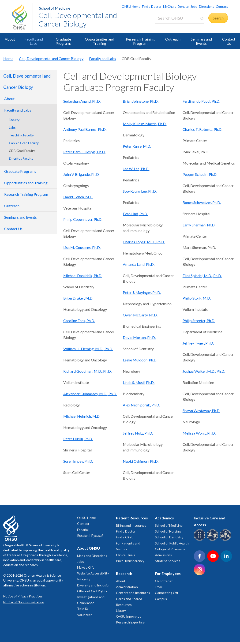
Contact (222, 6)
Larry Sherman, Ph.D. (199, 225)
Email (158, 587)
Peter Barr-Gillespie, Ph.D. (84, 152)
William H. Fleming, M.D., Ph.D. (88, 348)
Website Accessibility (93, 573)
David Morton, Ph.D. (139, 337)
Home (8, 58)
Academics (164, 518)
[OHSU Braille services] (200, 540)
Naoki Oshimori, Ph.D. (140, 461)
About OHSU (88, 548)
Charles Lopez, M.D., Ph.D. (144, 242)
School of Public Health (172, 543)
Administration (127, 587)
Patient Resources (132, 518)
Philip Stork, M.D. (197, 298)
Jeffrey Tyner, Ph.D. (198, 343)
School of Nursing (168, 531)
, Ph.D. (215, 101)
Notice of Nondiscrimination (23, 602)
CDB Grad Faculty (22, 151)
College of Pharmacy (170, 549)
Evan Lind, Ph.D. (135, 213)
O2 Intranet (164, 581)
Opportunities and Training (99, 41)
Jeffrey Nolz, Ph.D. (138, 433)
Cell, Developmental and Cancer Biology (77, 19)
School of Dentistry (169, 537)
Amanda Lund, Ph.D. (138, 264)
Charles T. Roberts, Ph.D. (202, 129)
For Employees (168, 573)
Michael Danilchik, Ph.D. (82, 275)
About (10, 39)
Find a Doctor (151, 6)
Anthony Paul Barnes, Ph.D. (84, 129)
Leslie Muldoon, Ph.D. (140, 360)
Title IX (82, 609)
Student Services (167, 561)
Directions (206, 6)
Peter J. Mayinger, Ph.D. (142, 292)
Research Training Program (140, 41)
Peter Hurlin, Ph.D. (78, 438)
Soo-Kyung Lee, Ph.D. (140, 191)
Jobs (194, 6)
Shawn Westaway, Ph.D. (201, 410)
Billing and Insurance (131, 525)
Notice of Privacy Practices (23, 596)
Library (121, 610)
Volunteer (84, 615)
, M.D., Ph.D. (215, 371)
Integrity (83, 579)
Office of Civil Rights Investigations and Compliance (92, 597)
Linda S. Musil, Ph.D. (138, 382)
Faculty (14, 120)
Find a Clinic (124, 537)
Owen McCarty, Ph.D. (140, 315)
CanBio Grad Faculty (24, 143)
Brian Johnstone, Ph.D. (140, 101)
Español (83, 530)
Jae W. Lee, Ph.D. (136, 168)
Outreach (172, 39)
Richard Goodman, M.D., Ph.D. (87, 371)
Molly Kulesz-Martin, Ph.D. (144, 123)
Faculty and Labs (33, 41)
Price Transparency (130, 561)
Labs (12, 127)
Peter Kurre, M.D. (137, 146)
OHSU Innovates (128, 616)
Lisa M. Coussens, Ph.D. (82, 247)
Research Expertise (130, 622)
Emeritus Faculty (21, 158)
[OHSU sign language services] (213, 540)
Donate (183, 6)
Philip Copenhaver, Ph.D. (82, 219)
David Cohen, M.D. (78, 197)
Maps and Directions (92, 556)
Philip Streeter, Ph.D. (199, 320)
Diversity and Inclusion (93, 585)
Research (124, 573)
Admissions (163, 555)
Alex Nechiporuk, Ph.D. (141, 405)
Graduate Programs (63, 41)
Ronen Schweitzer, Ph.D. (202, 202)
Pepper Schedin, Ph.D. (200, 174)
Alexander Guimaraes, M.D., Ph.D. (90, 393)
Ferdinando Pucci (196, 101)
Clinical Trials (125, 555)
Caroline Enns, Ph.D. (79, 320)
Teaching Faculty (21, 135)
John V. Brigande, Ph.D (81, 174)
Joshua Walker (194, 371)
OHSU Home (131, 6)
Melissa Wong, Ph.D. (199, 433)
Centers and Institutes (133, 593)
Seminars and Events (201, 41)
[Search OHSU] (179, 18)
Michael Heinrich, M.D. (81, 416)
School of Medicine (54, 8)
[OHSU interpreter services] (226, 540)
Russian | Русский (90, 535)
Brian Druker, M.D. (78, 298)
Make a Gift (85, 567)
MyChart (169, 6)
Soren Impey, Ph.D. (78, 461)
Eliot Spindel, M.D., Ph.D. (202, 275)
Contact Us (228, 41)
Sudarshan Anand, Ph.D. (82, 101)
